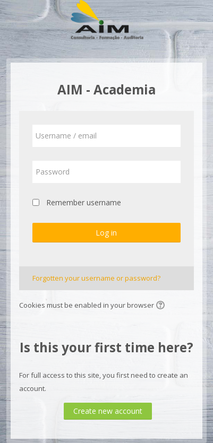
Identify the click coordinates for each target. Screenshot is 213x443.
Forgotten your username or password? (96, 278)
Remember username (83, 202)
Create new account (107, 411)
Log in (106, 233)
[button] (162, 306)
